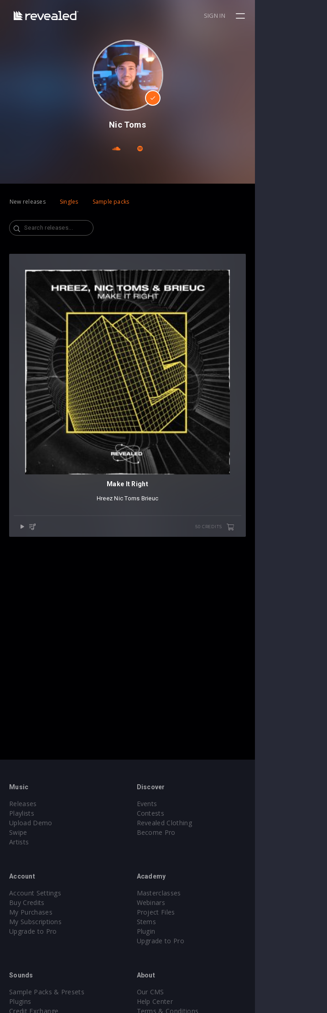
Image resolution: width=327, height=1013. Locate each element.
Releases (23, 803)
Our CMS (186, 991)
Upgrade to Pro (33, 931)
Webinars (187, 902)
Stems (182, 921)
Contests (187, 813)
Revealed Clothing (200, 822)
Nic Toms (163, 570)
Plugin (182, 931)
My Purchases (30, 912)
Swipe (18, 832)
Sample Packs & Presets (46, 991)
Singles (69, 202)
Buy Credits (27, 902)
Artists (19, 842)
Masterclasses (195, 893)
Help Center (191, 1001)
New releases (28, 202)
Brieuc (186, 570)
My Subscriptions (35, 921)
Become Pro (192, 832)
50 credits (286, 599)
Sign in (286, 15)
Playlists (21, 813)
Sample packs (111, 202)
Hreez (141, 570)
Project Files (192, 912)
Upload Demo (30, 822)
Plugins (20, 1001)
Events (183, 803)
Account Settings (35, 893)
